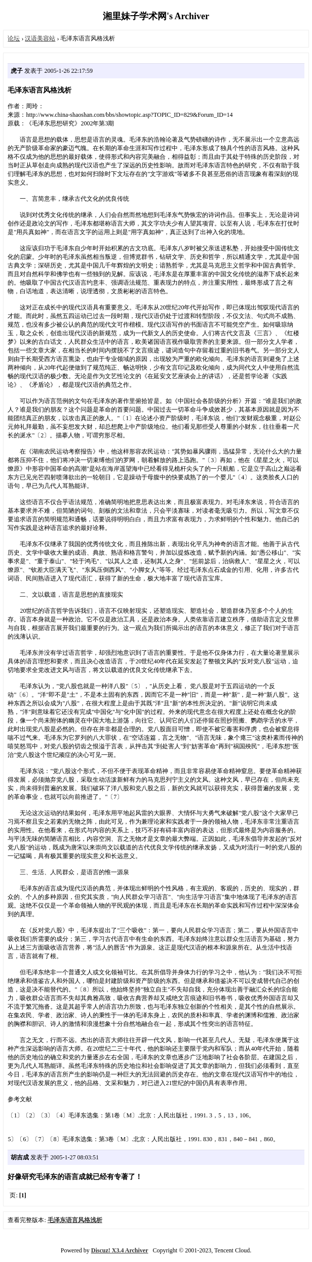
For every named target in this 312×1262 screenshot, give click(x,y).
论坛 (14, 38)
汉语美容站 (40, 38)
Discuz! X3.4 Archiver (119, 1250)
